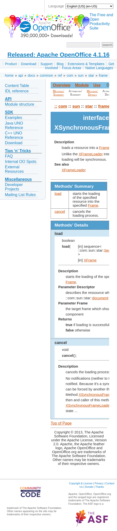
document (100, 298)
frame (103, 75)
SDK (9, 112)
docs (31, 75)
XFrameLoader (91, 154)
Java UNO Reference (14, 125)
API (8, 99)
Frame (104, 148)
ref (60, 75)
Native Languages (99, 68)
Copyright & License (80, 483)
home (9, 75)
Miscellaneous (18, 179)
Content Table (17, 86)
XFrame (90, 260)
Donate (89, 486)
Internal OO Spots (20, 161)
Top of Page (61, 423)
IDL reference (17, 91)
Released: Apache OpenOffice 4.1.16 (58, 54)
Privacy (99, 483)
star (91, 75)
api (20, 75)
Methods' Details (92, 92)
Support (47, 64)
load (58, 194)
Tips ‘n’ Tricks (18, 151)
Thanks (99, 486)
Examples (13, 117)
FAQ (9, 156)
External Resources (14, 169)
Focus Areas (71, 68)
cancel (60, 212)
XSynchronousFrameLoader (88, 405)
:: (55, 106)
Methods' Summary (58, 92)
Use (97, 85)
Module (82, 85)
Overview (61, 85)
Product (11, 64)
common (46, 75)
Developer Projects (14, 187)
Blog (60, 64)
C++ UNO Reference (14, 135)
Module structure (19, 104)
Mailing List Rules (20, 195)
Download (28, 64)
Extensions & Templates (86, 64)
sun (81, 75)
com (70, 75)
